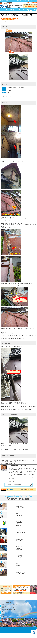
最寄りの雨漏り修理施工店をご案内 (8, 614)
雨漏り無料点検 (5, 610)
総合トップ (4, 9)
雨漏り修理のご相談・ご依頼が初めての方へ (10, 609)
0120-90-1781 (11, 489)
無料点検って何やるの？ (29, 10)
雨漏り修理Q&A (21, 9)
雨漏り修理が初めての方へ (13, 10)
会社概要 (3, 619)
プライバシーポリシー (6, 621)
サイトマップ (4, 622)
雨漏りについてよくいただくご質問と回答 (9, 612)
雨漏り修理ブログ (5, 617)
